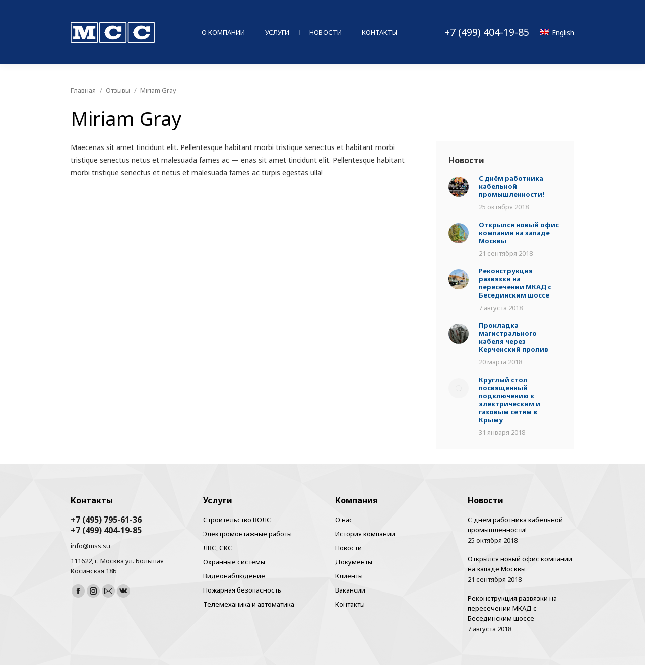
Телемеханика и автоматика (248, 604)
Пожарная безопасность (242, 590)
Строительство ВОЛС (237, 519)
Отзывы (118, 90)
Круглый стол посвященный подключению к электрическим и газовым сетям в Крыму (509, 400)
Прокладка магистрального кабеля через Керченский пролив (513, 337)
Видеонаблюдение (234, 575)
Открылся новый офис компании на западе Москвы (519, 232)
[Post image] (458, 187)
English (557, 32)
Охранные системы (234, 561)
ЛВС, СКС (217, 547)
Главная (83, 90)
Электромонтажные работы (247, 533)
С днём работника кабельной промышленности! (511, 186)
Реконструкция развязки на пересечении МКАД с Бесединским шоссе (515, 283)
